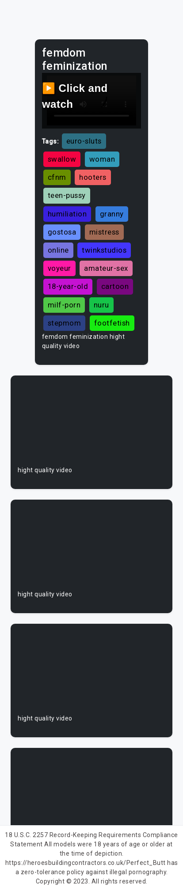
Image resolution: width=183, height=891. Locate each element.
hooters (93, 177)
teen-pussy (67, 195)
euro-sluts (84, 140)
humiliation (67, 213)
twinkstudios (104, 250)
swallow (62, 159)
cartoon (115, 286)
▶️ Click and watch (75, 96)
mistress (104, 231)
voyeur (59, 268)
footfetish (112, 322)
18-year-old (68, 286)
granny (112, 213)
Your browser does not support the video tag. (91, 424)
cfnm (57, 177)
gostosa (62, 231)
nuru (101, 304)
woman (102, 159)
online (58, 250)
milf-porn (64, 304)
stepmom (64, 322)
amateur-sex (106, 268)
